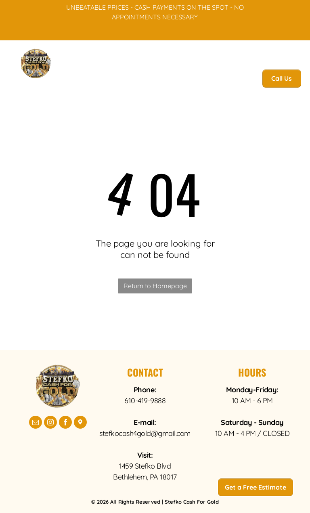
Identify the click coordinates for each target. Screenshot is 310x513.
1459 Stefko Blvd (145, 466)
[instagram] (50, 423)
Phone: (145, 389)
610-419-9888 (144, 400)
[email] (35, 423)
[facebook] (65, 423)
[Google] (80, 423)
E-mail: (145, 422)
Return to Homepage (155, 286)
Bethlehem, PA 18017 (145, 477)
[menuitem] (81, 81)
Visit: (145, 455)
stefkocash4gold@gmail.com (145, 433)
